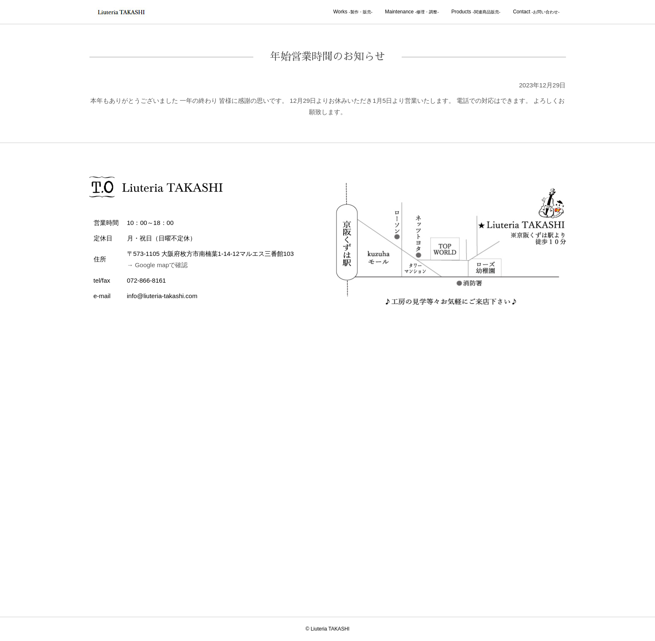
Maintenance (412, 12)
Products (475, 12)
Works (352, 12)
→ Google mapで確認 (157, 264)
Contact (536, 12)
